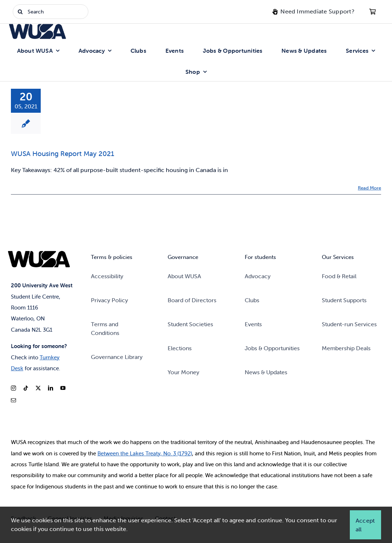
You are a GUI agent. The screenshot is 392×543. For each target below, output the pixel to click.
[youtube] (62, 388)
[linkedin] (50, 388)
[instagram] (13, 388)
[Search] (50, 11)
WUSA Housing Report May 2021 (62, 153)
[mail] (13, 400)
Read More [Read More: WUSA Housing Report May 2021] (369, 188)
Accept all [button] (365, 525)
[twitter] (38, 388)
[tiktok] (25, 388)
